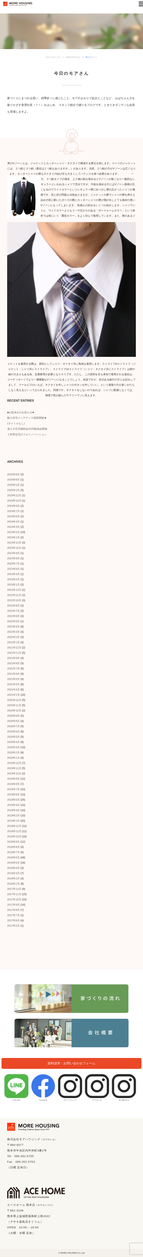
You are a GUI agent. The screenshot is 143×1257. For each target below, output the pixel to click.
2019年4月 (13, 804)
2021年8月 (13, 663)
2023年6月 (13, 568)
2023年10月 (14, 547)
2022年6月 (13, 616)
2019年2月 (13, 815)
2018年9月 (13, 841)
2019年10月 (14, 773)
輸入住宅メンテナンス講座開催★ (27, 417)
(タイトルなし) (16, 423)
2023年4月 (13, 574)
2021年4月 (13, 684)
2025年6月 (13, 479)
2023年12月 (14, 542)
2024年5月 (13, 516)
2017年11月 (14, 894)
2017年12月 (14, 888)
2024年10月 (14, 500)
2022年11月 (14, 595)
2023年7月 (13, 563)
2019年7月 (13, 789)
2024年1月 (13, 537)
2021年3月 (13, 689)
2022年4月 (13, 626)
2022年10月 (14, 600)
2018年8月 (13, 846)
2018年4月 (13, 867)
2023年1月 (13, 584)
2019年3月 (13, 810)
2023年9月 (13, 553)
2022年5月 (13, 621)
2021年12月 (14, 647)
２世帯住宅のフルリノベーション (27, 434)
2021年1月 (13, 694)
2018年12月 (14, 825)
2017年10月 (14, 899)
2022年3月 (13, 631)
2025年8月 (13, 474)
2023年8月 (13, 558)
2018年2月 (13, 878)
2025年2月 (13, 484)
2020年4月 (13, 741)
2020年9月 (13, 715)
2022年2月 (13, 637)
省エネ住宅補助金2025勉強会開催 (27, 428)
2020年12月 (14, 699)
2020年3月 (13, 747)
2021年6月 (13, 673)
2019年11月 (14, 768)
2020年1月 (13, 757)
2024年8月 (13, 505)
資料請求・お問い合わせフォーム (71, 1063)
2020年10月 (14, 710)
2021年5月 (13, 679)
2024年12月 (14, 495)
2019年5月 (13, 799)
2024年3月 (13, 526)
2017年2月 (13, 925)
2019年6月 (13, 794)
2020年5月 (13, 736)
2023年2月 (13, 579)
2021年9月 (13, 658)
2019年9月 (13, 778)
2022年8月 (13, 605)
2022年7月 (13, 610)
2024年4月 (13, 521)
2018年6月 (13, 857)
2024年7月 (13, 511)
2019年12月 (14, 762)
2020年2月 (13, 752)
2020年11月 (14, 705)
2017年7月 (13, 915)
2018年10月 (14, 836)
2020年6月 (13, 731)
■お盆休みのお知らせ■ (20, 412)
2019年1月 (13, 820)
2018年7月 (13, 852)
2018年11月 (14, 831)
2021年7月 (13, 668)
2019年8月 (13, 783)
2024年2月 (13, 532)
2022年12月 (14, 589)
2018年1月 (13, 883)
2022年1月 (13, 642)
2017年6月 (13, 920)
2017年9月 (13, 904)
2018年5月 (13, 862)
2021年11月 (14, 652)
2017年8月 (13, 909)
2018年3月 (13, 873)
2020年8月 (13, 720)
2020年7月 (13, 726)
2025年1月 (13, 490)
